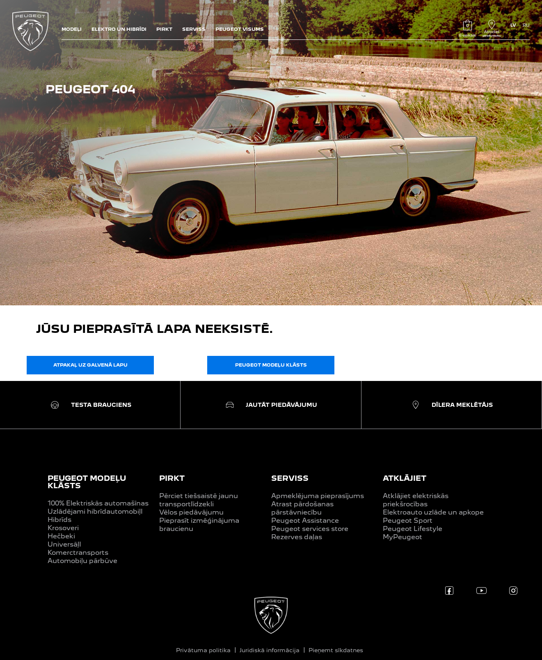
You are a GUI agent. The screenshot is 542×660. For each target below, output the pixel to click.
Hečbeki (61, 536)
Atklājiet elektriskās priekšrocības (415, 500)
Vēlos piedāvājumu (191, 512)
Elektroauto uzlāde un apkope (433, 512)
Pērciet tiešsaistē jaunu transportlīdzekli (198, 500)
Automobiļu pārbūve (82, 561)
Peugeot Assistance (305, 520)
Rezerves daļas (296, 537)
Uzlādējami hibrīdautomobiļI (95, 511)
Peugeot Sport (407, 520)
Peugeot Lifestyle (412, 529)
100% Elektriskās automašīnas (98, 503)
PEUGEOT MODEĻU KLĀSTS (87, 482)
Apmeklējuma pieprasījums (317, 496)
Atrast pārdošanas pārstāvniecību (302, 508)
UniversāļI (64, 544)
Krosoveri (63, 528)
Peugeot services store (309, 529)
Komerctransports (78, 552)
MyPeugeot (402, 537)
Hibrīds (59, 520)
